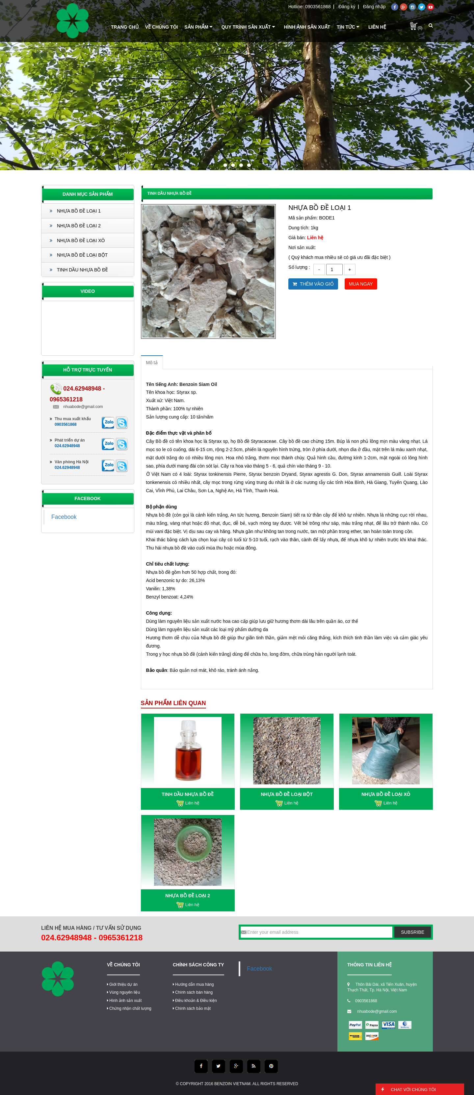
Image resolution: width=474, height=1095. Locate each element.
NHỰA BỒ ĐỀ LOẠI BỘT (79, 255)
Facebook (64, 517)
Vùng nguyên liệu (123, 992)
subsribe (412, 932)
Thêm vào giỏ (313, 284)
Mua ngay (361, 284)
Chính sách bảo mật (192, 1008)
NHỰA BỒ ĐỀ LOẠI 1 (75, 211)
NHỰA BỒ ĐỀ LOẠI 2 (75, 225)
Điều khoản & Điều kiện (195, 1000)
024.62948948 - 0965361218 (92, 937)
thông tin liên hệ (369, 964)
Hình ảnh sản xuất (124, 1000)
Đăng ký (346, 6)
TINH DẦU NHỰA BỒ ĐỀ (79, 269)
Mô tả (152, 362)
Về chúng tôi (123, 964)
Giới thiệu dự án (122, 984)
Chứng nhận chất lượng (129, 1008)
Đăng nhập (374, 6)
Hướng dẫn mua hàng (193, 984)
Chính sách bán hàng (193, 992)
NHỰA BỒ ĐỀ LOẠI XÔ (77, 240)
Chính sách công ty (198, 964)
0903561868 (318, 6)
